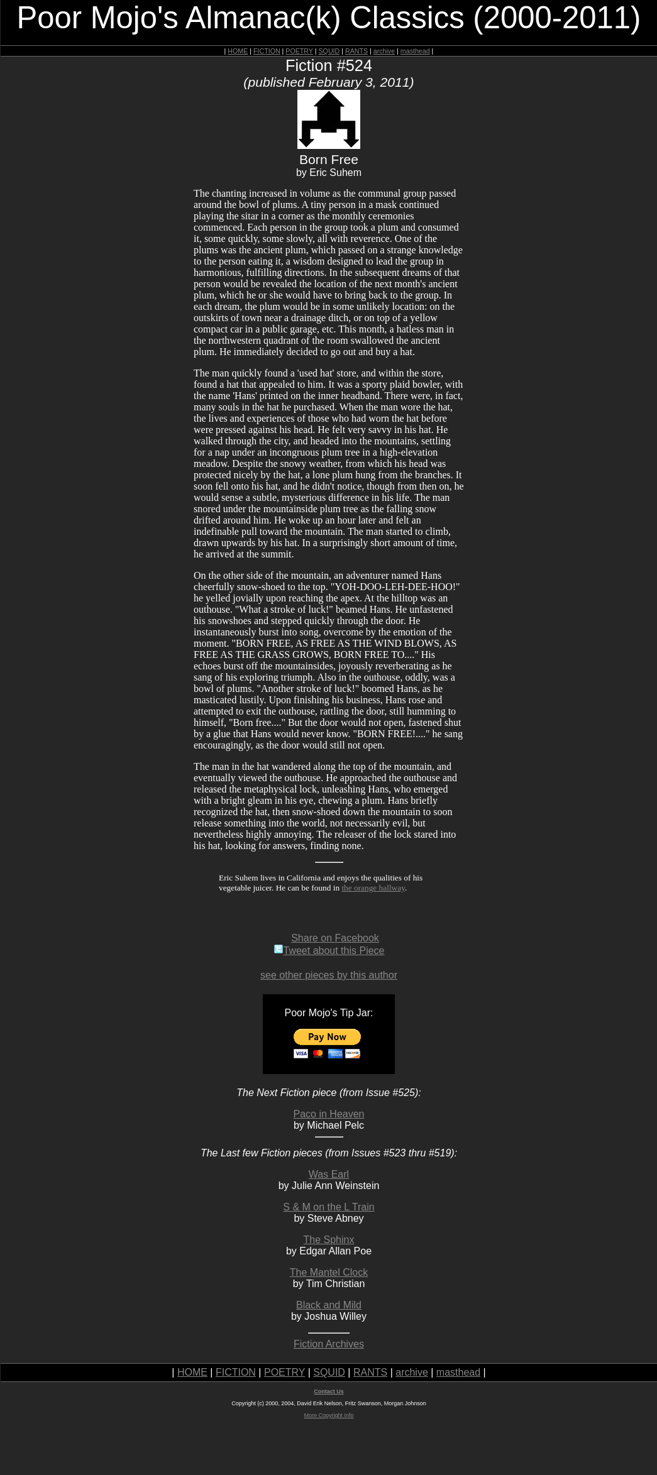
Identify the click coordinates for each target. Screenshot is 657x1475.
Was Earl (329, 1174)
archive (384, 51)
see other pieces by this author (328, 975)
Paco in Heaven (329, 1114)
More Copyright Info (328, 1415)
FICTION (266, 51)
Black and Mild (329, 1305)
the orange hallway (373, 887)
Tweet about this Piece (329, 950)
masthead (415, 51)
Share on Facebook (335, 938)
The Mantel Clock (329, 1272)
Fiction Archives (329, 1344)
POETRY (298, 51)
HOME (238, 51)
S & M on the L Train (328, 1207)
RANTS (356, 51)
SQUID (329, 51)
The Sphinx (329, 1239)
